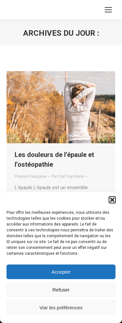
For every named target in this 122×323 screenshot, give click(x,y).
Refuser (61, 289)
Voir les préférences (61, 307)
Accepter (61, 272)
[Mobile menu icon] (108, 10)
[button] (112, 200)
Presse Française (31, 176)
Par (67, 176)
